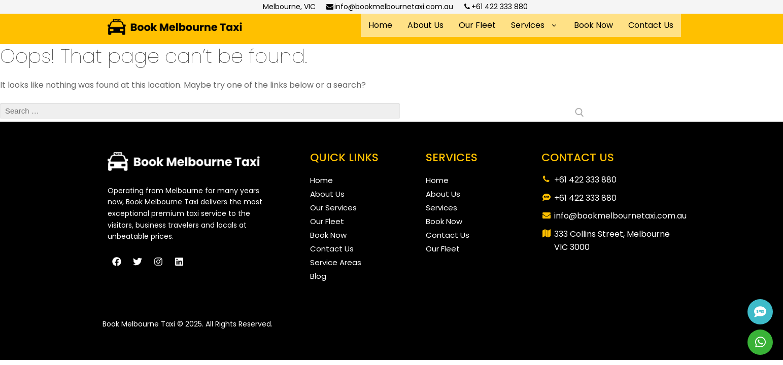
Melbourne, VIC (289, 7)
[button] (534, 25)
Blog (318, 276)
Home (380, 25)
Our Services (333, 207)
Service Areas (335, 262)
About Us (425, 25)
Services (535, 25)
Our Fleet (477, 25)
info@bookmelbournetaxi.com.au (389, 7)
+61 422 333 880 (495, 7)
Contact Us (650, 25)
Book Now (593, 25)
